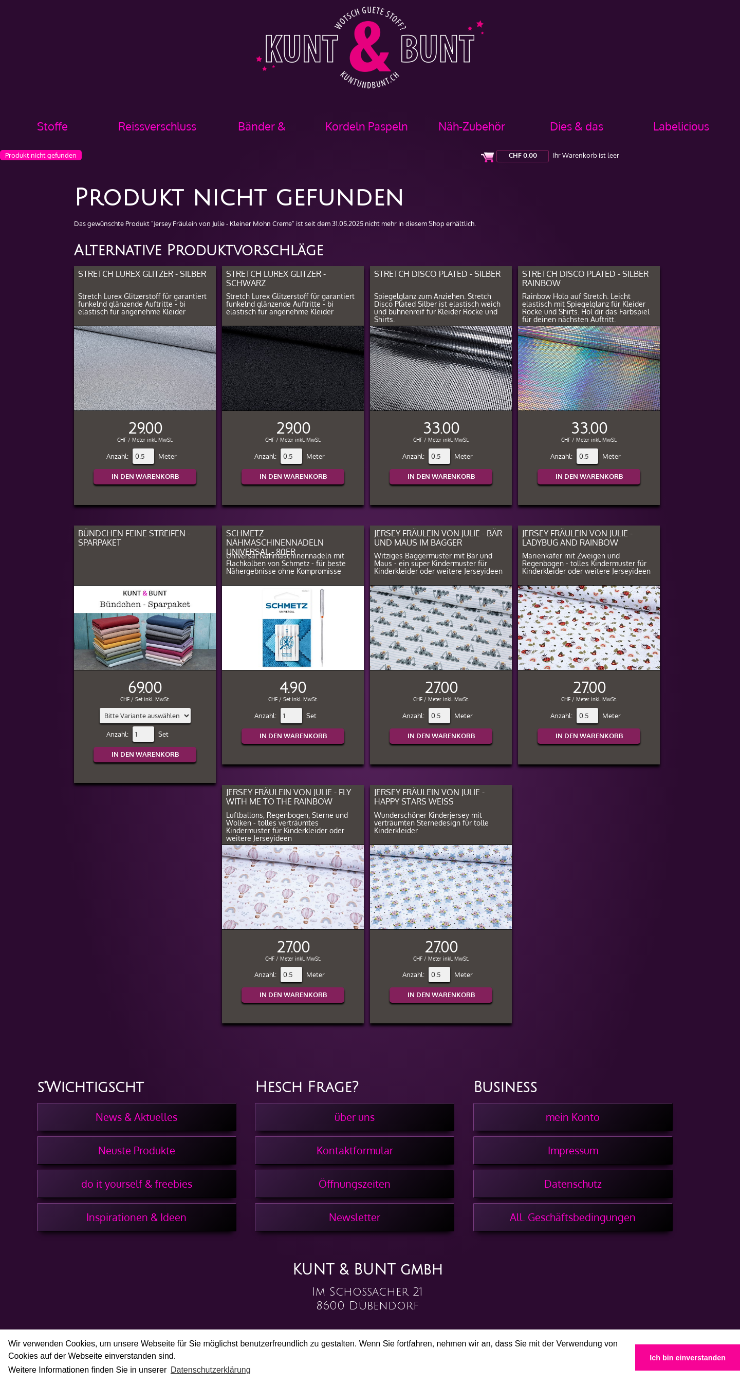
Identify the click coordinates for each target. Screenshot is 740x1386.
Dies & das (576, 126)
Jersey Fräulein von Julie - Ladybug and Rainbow (577, 537)
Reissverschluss (157, 126)
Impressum (573, 1150)
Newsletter (354, 1217)
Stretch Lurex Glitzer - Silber (142, 273)
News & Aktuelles (136, 1116)
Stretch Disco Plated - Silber (437, 273)
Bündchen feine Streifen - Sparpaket (134, 537)
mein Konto (573, 1116)
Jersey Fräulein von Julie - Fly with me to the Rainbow (288, 796)
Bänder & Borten (262, 130)
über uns (355, 1116)
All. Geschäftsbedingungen (573, 1217)
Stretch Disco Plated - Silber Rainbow (585, 278)
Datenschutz (573, 1183)
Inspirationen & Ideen (136, 1217)
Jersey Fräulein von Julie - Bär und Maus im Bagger (438, 537)
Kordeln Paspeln (366, 126)
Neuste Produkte (136, 1150)
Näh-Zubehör (471, 126)
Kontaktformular (355, 1150)
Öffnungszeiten (355, 1183)
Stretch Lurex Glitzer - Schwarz (276, 278)
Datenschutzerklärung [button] (211, 1369)
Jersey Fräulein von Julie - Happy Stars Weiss (429, 796)
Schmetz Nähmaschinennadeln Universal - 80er (275, 542)
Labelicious (681, 126)
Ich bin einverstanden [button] (688, 1358)
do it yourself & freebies (136, 1183)
